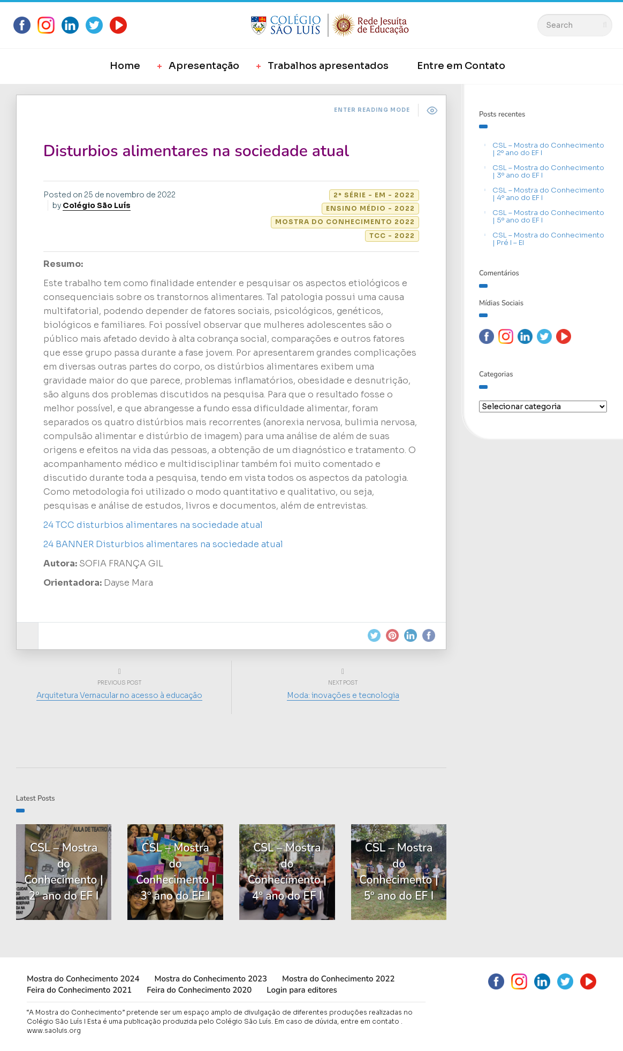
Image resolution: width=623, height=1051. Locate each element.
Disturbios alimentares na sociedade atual (196, 151)
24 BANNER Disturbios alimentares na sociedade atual (163, 544)
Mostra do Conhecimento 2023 (210, 978)
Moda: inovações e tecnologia (343, 695)
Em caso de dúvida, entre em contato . (338, 1021)
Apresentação (204, 66)
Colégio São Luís (97, 205)
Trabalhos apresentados (328, 66)
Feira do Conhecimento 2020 (199, 990)
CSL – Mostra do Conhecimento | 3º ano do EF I (548, 171)
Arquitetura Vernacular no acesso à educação (120, 695)
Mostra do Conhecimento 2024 (83, 978)
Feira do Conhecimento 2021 (79, 990)
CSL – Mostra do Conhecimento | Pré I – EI (548, 239)
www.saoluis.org (54, 1030)
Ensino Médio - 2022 (370, 208)
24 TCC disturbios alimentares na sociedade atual (153, 525)
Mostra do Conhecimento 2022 (345, 222)
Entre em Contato (461, 66)
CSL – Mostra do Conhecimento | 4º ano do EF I (548, 194)
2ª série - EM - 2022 (374, 195)
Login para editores (302, 990)
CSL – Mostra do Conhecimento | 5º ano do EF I (548, 216)
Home (125, 66)
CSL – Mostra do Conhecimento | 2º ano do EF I (548, 149)
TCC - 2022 (392, 236)
